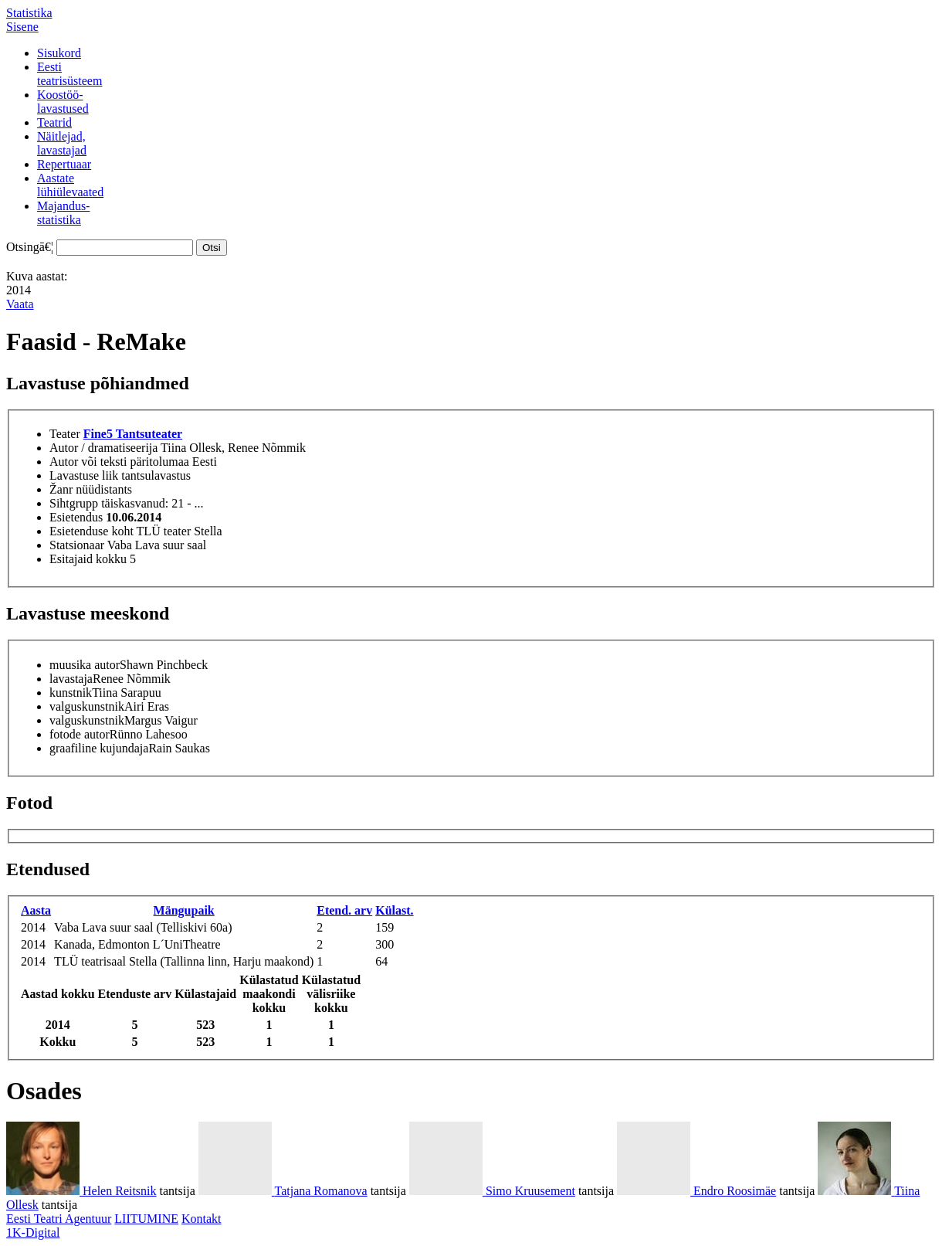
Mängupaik (184, 910)
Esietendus (76, 517)
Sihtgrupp (73, 503)
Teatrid (54, 122)
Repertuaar (64, 164)
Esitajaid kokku (88, 558)
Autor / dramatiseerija (103, 447)
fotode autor (79, 734)
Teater (64, 433)
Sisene (22, 26)
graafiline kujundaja (98, 748)
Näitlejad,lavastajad (61, 143)
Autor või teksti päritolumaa (119, 461)
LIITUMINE (146, 1218)
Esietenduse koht (91, 531)
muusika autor (84, 664)
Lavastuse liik (83, 475)
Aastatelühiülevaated (70, 185)
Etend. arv (344, 910)
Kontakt (201, 1218)
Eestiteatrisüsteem (69, 73)
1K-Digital (32, 1232)
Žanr (61, 489)
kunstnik (70, 692)
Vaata (20, 304)
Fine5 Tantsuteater (132, 433)
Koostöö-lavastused (63, 101)
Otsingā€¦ (29, 246)
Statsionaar (76, 545)
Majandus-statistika (63, 212)
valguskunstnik (86, 706)
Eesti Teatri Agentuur (58, 1218)
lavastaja (71, 678)
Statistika (29, 12)
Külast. (394, 910)
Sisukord (59, 52)
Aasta (36, 910)
